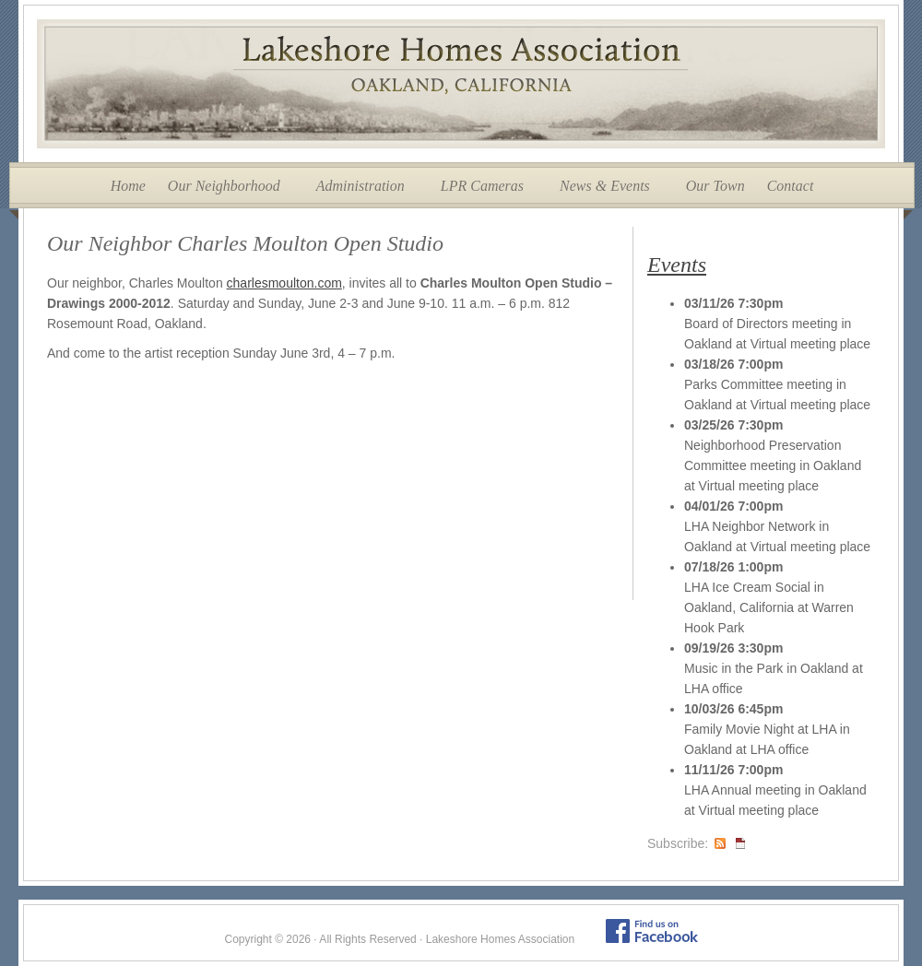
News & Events (605, 186)
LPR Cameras (482, 186)
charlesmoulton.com (284, 283)
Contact (790, 186)
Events (676, 265)
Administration (360, 186)
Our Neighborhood (224, 186)
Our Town (715, 186)
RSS (720, 843)
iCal (740, 843)
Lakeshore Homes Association (461, 83)
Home (128, 186)
